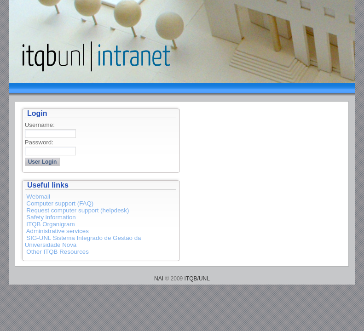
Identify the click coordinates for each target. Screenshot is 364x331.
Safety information (50, 217)
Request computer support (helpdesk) (77, 210)
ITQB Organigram (50, 224)
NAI (158, 278)
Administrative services (57, 231)
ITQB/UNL (197, 278)
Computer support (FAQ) (59, 203)
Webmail (38, 196)
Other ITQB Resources (57, 251)
